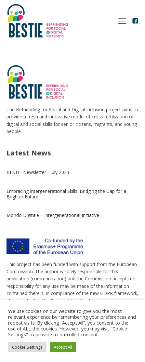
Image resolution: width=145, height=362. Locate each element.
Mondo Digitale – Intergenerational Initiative (53, 215)
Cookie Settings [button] (27, 347)
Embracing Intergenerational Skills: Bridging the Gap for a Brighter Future (66, 194)
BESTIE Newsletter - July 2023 (38, 172)
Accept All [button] (63, 347)
